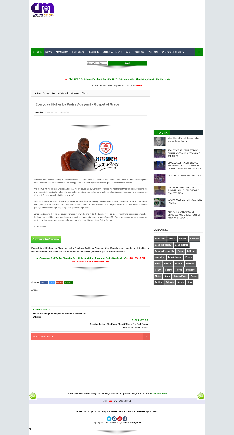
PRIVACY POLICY (127, 401)
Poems (193, 276)
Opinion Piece (180, 276)
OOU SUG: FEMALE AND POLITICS (184, 175)
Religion (170, 282)
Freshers (93, 52)
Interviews (190, 270)
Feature (179, 263)
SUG (128, 52)
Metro (158, 276)
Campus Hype (181, 245)
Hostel (179, 270)
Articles (38, 93)
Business (194, 238)
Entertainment (112, 52)
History (168, 270)
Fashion (153, 52)
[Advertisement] (148, 24)
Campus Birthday (163, 245)
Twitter (52, 282)
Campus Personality (164, 251)
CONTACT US (98, 401)
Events (188, 257)
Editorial (78, 52)
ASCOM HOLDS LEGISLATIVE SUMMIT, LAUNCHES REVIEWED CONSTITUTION (183, 190)
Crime (180, 251)
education (159, 257)
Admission (62, 52)
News (48, 52)
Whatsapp (68, 282)
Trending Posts (162, 133)
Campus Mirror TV (172, 52)
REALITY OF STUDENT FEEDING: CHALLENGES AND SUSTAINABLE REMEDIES (184, 153)
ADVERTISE (111, 401)
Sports (181, 282)
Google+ (59, 282)
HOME (79, 401)
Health (158, 270)
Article (172, 238)
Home (38, 51)
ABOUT (87, 401)
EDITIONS (153, 401)
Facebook (44, 282)
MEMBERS (142, 401)
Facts (157, 263)
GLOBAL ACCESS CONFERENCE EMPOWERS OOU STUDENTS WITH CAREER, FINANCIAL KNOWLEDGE (185, 165)
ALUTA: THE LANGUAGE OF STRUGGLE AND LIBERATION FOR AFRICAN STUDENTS (184, 215)
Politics (139, 52)
